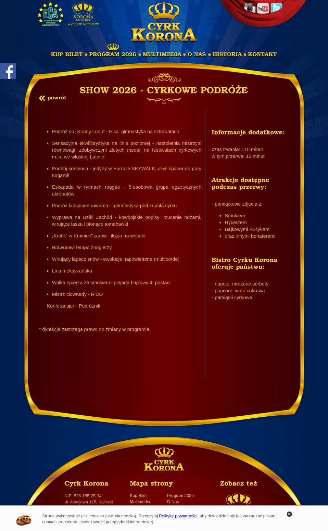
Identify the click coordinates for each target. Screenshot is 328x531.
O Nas (173, 501)
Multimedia (140, 501)
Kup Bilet (138, 495)
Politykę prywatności (178, 515)
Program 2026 (180, 495)
